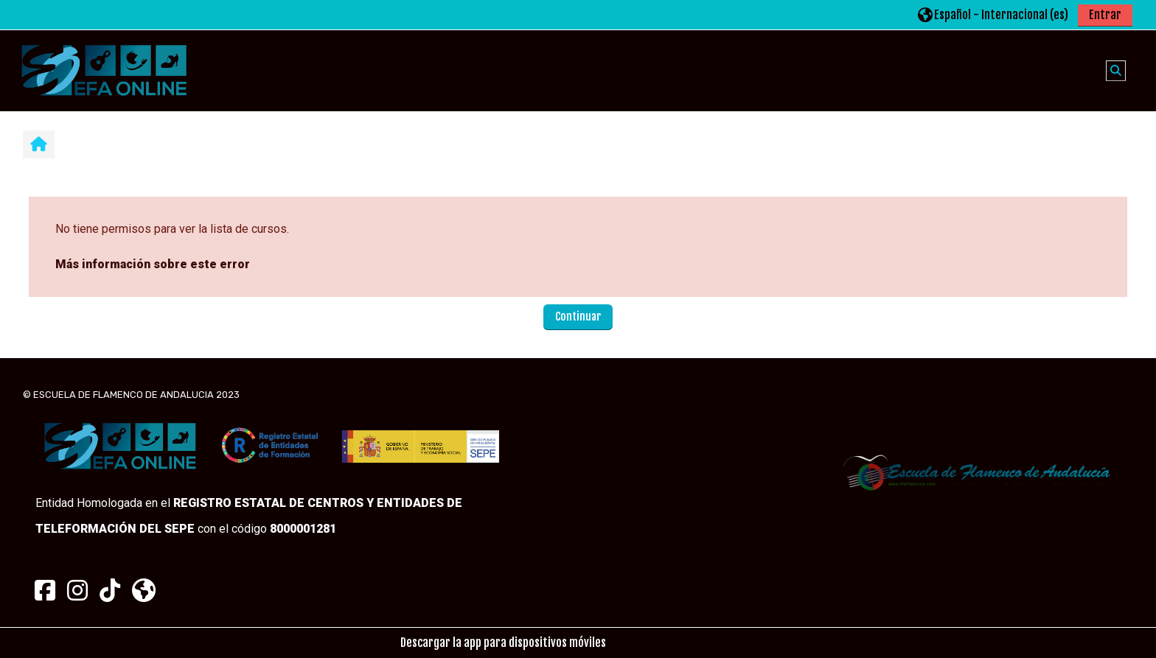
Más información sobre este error (152, 264)
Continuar (578, 316)
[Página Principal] (104, 70)
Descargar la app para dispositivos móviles (503, 642)
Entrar (1105, 14)
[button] (993, 14)
